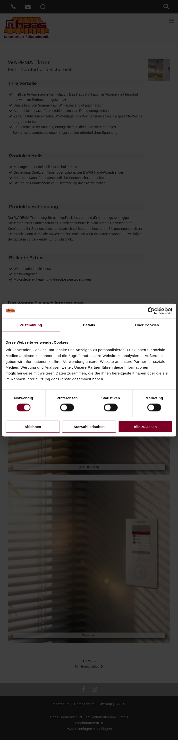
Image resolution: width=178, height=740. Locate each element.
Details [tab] (89, 325)
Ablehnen (33, 427)
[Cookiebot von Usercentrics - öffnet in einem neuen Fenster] (151, 310)
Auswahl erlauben (88, 427)
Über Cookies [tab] (147, 325)
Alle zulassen (145, 427)
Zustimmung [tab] (31, 325)
